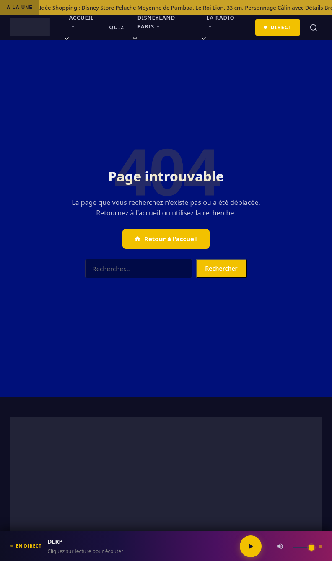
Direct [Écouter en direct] (278, 27)
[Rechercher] (313, 27)
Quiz (116, 27)
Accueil (81, 17)
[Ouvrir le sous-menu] (66, 39)
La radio (220, 17)
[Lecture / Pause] (251, 546)
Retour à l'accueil (166, 239)
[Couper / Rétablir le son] (280, 546)
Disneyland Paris (156, 22)
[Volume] (303, 547)
